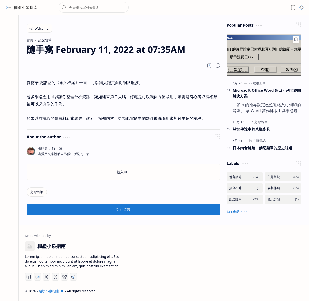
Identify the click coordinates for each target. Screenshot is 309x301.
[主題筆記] (259, 140)
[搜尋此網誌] (93, 7)
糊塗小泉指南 (26, 7)
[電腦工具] (259, 83)
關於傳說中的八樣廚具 (251, 129)
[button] (8, 7)
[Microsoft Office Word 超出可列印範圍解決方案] (264, 55)
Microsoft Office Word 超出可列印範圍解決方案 (267, 93)
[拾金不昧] (245, 188)
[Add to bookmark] (296, 39)
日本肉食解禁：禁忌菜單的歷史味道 (262, 147)
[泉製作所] (283, 188)
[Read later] (209, 65)
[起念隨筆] (37, 192)
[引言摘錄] (245, 176)
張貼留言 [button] (123, 209)
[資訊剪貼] (283, 199)
